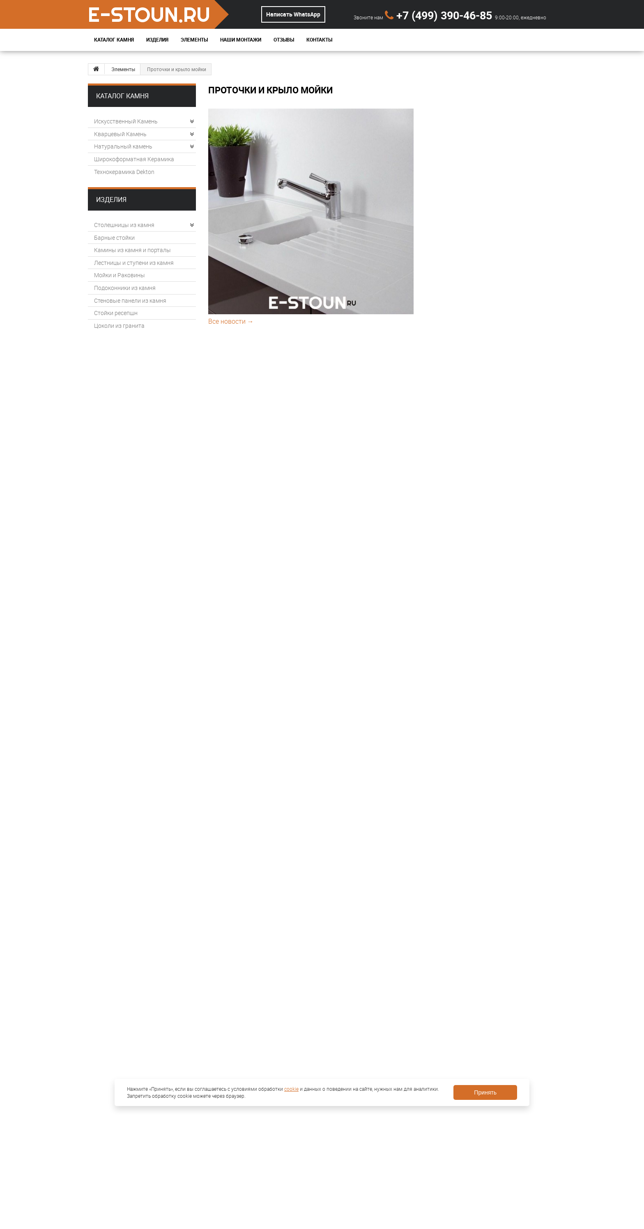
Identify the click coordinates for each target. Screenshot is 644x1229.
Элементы (194, 39)
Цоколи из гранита (119, 325)
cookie (291, 1088)
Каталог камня (122, 95)
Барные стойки (114, 237)
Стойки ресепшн (116, 313)
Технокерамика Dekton (124, 172)
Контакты (319, 39)
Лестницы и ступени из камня (134, 263)
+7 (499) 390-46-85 (440, 15)
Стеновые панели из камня (130, 300)
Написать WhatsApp (293, 14)
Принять (485, 1092)
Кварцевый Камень (144, 134)
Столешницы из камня (144, 225)
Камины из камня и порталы (132, 250)
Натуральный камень (144, 146)
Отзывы (284, 39)
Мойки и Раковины (119, 275)
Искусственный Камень (144, 121)
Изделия (157, 39)
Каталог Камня (114, 39)
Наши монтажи (240, 39)
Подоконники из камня (125, 288)
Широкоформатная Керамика (134, 159)
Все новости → (231, 321)
